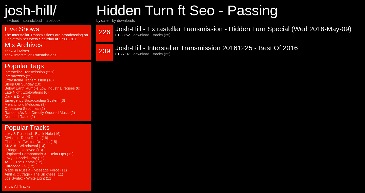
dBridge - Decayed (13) (24, 150)
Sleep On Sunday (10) (23, 84)
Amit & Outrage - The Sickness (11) (34, 174)
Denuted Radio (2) (20, 117)
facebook (52, 21)
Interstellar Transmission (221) (29, 72)
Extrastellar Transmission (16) (29, 80)
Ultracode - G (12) (19, 166)
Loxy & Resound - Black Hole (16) (33, 134)
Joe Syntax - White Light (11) (28, 178)
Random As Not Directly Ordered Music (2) (40, 113)
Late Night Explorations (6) (27, 92)
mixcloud (12, 21)
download (141, 35)
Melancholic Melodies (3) (25, 104)
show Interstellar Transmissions (30, 55)
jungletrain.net (16, 39)
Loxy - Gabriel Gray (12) (24, 158)
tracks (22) (161, 54)
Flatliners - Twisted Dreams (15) (31, 142)
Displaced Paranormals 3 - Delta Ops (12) (39, 154)
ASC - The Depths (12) (23, 162)
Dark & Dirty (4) (17, 96)
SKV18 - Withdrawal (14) (25, 146)
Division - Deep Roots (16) (26, 138)
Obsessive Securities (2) (25, 109)
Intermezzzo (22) (18, 76)
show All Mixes (17, 51)
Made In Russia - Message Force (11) (36, 170)
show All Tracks (17, 186)
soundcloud (32, 21)
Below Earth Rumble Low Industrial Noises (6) (42, 88)
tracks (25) (161, 35)
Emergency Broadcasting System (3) (35, 100)
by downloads (123, 21)
